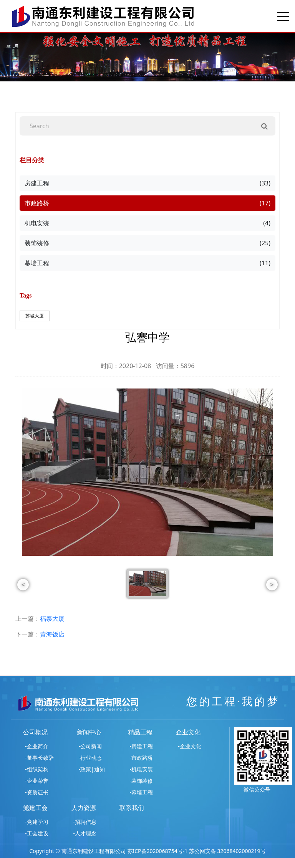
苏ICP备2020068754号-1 (158, 851)
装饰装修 (147, 243)
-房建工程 (141, 746)
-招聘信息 (85, 821)
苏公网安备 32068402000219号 (227, 851)
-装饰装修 (141, 780)
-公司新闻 (90, 746)
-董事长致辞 (39, 757)
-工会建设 (36, 833)
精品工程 (140, 732)
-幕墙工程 (141, 792)
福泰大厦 (52, 618)
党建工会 (35, 807)
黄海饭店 (52, 634)
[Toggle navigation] (283, 16)
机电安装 (147, 223)
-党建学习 (36, 821)
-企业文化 (189, 746)
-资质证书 (36, 792)
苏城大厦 (34, 315)
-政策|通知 (92, 769)
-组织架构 (36, 769)
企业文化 (188, 732)
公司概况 (35, 732)
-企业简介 (36, 746)
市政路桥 (147, 203)
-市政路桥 (141, 757)
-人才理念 (85, 833)
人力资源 (83, 807)
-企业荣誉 (36, 780)
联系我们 (131, 807)
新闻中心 (89, 732)
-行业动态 (90, 757)
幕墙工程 (147, 263)
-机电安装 (141, 769)
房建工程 (147, 183)
